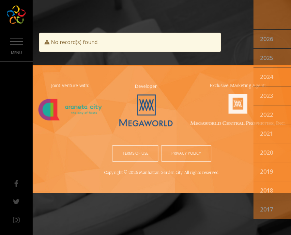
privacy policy (186, 153)
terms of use (136, 153)
